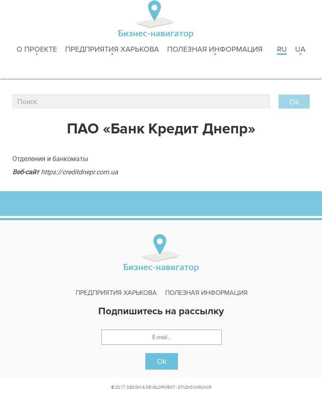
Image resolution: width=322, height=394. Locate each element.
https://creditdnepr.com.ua (79, 171)
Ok (161, 361)
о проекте (37, 50)
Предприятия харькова (112, 50)
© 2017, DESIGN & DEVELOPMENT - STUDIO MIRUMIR (161, 387)
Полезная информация (215, 50)
